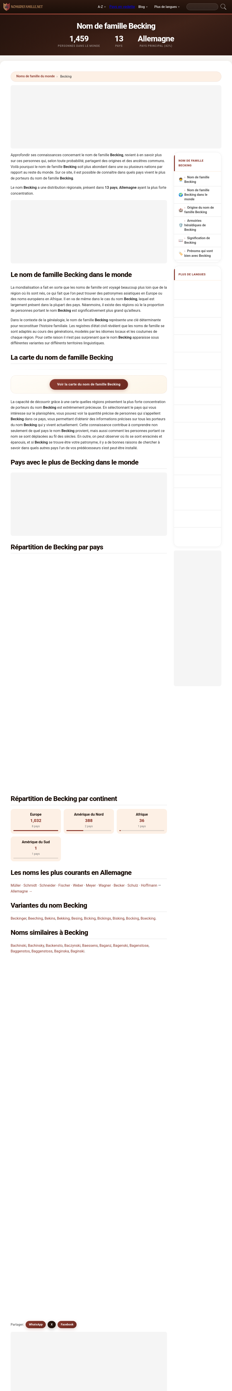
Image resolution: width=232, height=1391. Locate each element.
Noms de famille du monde (35, 76)
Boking (107, 1136)
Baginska (61, 798)
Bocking (132, 765)
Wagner (105, 732)
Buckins (108, 1114)
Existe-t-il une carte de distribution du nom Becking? (58, 891)
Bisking (118, 765)
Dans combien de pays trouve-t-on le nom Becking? (57, 861)
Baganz (105, 792)
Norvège (119, 617)
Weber (78, 732)
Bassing (148, 1147)
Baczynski (72, 792)
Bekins (50, 765)
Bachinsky (36, 792)
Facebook (67, 922)
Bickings (104, 765)
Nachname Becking (196, 305)
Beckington (111, 1147)
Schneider (48, 732)
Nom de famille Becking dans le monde (197, 194)
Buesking (70, 1125)
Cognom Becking (202, 330)
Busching (70, 1158)
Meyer (91, 732)
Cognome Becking (195, 318)
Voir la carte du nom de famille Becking (89, 384)
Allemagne (41, 562)
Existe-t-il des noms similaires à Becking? (49, 907)
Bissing (28, 1169)
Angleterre (41, 606)
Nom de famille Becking (197, 179)
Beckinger (19, 765)
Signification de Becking (197, 240)
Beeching (35, 765)
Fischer (64, 732)
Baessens (90, 792)
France (38, 584)
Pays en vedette (122, 7)
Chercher (154, 1242)
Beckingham (72, 1147)
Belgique (119, 606)
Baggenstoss (42, 798)
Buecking (70, 1114)
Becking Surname (203, 295)
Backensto (54, 792)
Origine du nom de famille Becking (199, 210)
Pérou (37, 628)
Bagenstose (138, 792)
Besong (28, 1191)
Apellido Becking (202, 286)
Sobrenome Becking (197, 342)
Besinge (148, 1180)
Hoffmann (149, 732)
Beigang (148, 1169)
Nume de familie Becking (200, 423)
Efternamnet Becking (197, 436)
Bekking (63, 765)
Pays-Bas (120, 562)
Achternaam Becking (197, 368)
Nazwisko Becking (195, 355)
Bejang (68, 1180)
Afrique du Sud (124, 584)
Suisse (38, 595)
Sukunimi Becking (203, 400)
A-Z (100, 7)
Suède (118, 595)
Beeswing (149, 1191)
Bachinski (18, 792)
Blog (141, 7)
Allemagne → (21, 737)
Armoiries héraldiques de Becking (195, 225)
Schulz (132, 732)
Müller (16, 732)
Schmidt (30, 732)
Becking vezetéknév (195, 410)
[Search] (202, 6)
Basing (107, 1191)
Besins (107, 1180)
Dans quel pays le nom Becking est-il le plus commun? (59, 832)
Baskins (108, 1202)
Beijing (28, 1136)
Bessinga (70, 1202)
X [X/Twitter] (52, 922)
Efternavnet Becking (197, 389)
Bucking (29, 1103)
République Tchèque (48, 617)
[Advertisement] (116, 117)
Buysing (108, 1169)
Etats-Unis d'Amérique (50, 573)
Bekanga (29, 1180)
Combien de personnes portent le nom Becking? (54, 876)
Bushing (108, 1158)
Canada (118, 573)
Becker (119, 732)
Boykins (29, 1147)
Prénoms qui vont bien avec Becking (198, 253)
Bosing (68, 1191)
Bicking (90, 765)
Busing (147, 1158)
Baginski (77, 798)
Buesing (29, 1158)
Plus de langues (165, 7)
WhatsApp (36, 922)
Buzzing (29, 1202)
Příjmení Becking (202, 378)
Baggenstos (20, 798)
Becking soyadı (201, 447)
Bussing (69, 1169)
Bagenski (120, 792)
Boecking (148, 765)
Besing (76, 765)
